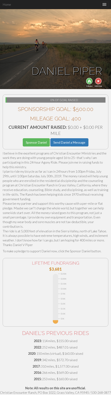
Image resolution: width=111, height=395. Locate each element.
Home (7, 4)
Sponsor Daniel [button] (36, 142)
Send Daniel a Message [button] (69, 142)
